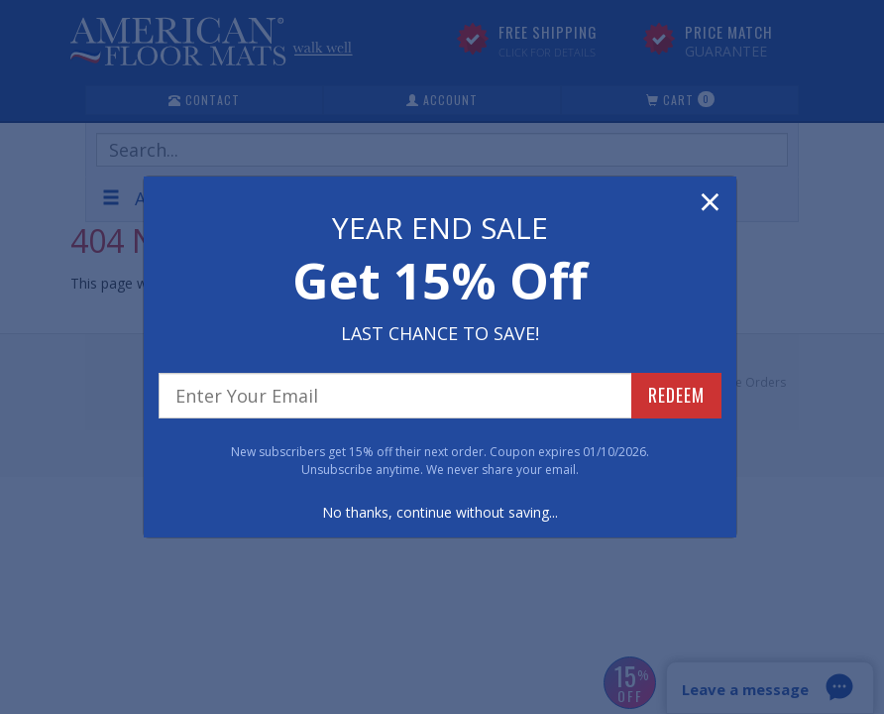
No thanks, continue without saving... (440, 512)
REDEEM (676, 395)
